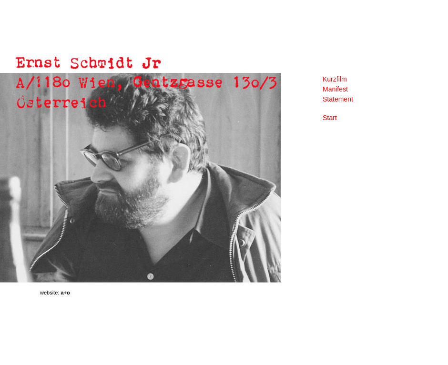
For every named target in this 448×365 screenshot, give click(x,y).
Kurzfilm (335, 79)
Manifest (335, 89)
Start (330, 118)
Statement (338, 99)
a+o (65, 292)
